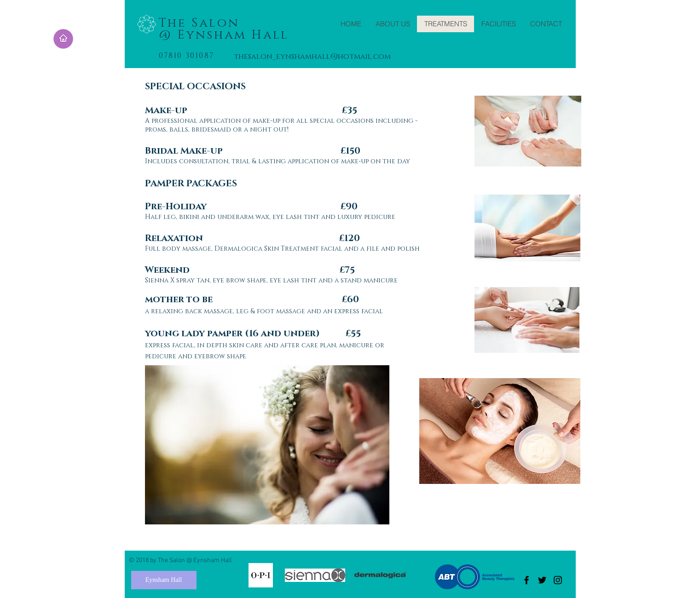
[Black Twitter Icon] (542, 580)
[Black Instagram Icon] (557, 580)
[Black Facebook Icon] (526, 580)
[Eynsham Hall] (164, 580)
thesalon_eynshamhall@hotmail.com (312, 57)
